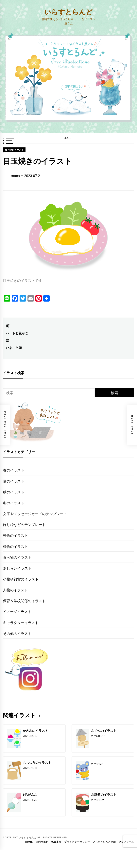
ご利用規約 (42, 842)
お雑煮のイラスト (103, 794)
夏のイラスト (13, 481)
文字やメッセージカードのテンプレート (35, 514)
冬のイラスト (13, 503)
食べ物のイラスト (14, 149)
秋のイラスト (13, 492)
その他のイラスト (17, 634)
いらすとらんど (68, 12)
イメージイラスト (17, 612)
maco (15, 176)
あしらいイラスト (17, 568)
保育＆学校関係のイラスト (24, 601)
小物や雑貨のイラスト (21, 579)
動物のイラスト (15, 535)
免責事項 (56, 842)
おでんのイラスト (103, 730)
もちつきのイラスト (37, 762)
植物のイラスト (15, 546)
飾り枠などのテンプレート (24, 525)
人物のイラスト (15, 590)
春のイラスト (13, 470)
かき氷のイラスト (35, 730)
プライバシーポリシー (77, 842)
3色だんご (30, 794)
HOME (29, 842)
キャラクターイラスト (21, 623)
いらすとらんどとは (104, 842)
